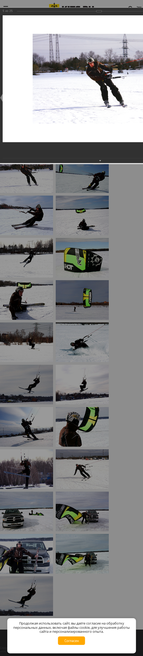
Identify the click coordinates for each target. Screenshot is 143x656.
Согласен (71, 641)
